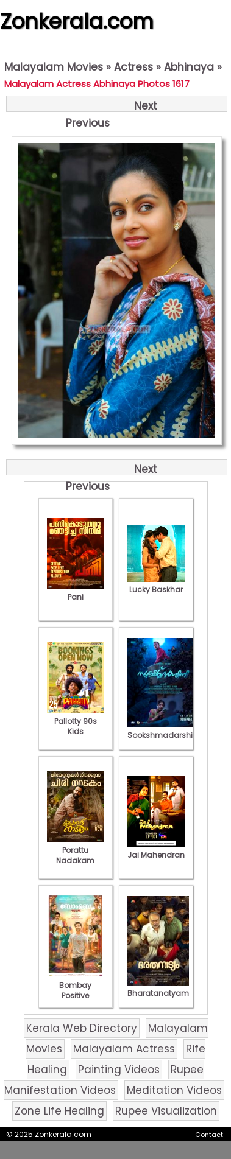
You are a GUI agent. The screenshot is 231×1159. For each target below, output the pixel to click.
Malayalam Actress (124, 1049)
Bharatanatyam (158, 988)
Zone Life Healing (59, 1111)
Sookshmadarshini (163, 730)
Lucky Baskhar (156, 584)
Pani (75, 591)
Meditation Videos (174, 1090)
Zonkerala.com (77, 21)
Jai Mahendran (156, 849)
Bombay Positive (75, 985)
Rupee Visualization (166, 1111)
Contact (209, 1135)
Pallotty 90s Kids (75, 721)
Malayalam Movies (53, 67)
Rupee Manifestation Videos (104, 1080)
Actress (133, 67)
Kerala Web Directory (81, 1028)
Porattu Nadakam (75, 850)
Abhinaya (189, 67)
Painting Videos (119, 1069)
